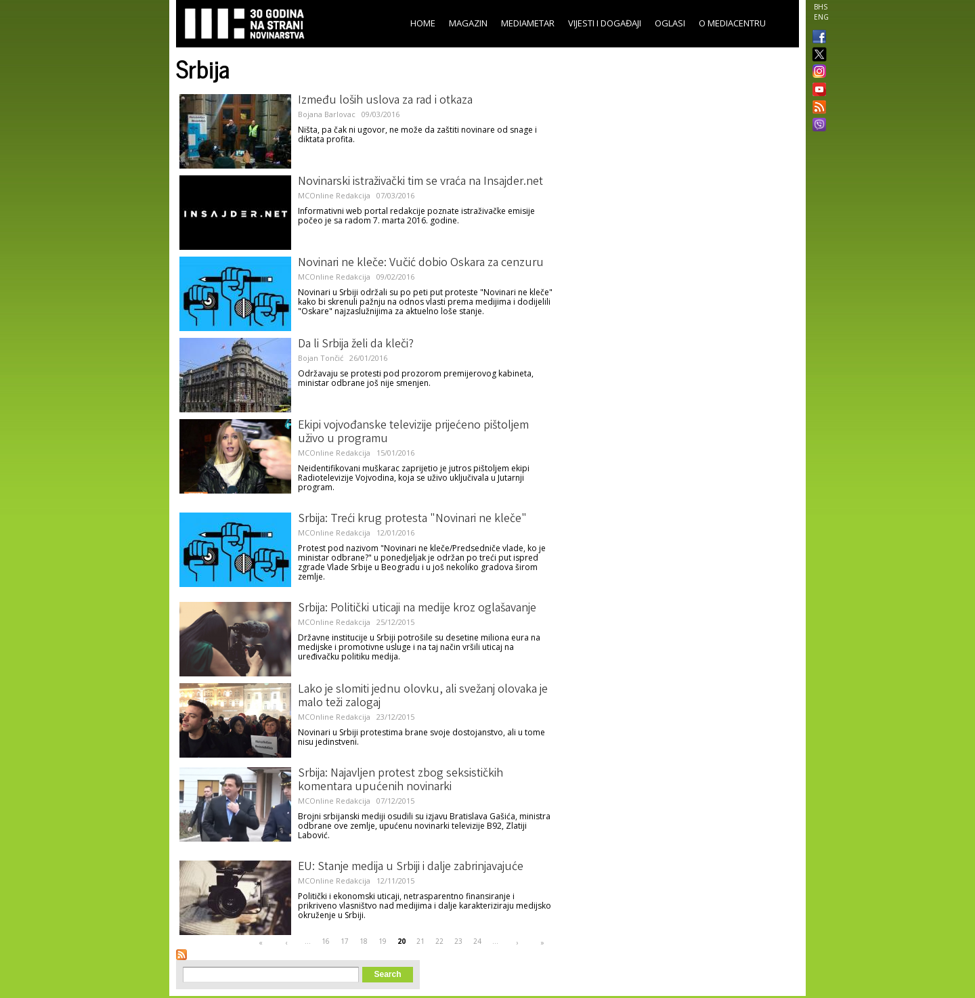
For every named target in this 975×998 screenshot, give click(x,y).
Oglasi (670, 23)
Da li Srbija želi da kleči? (356, 344)
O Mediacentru (732, 23)
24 (477, 941)
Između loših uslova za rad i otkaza (385, 101)
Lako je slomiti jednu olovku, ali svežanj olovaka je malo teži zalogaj (423, 696)
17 (345, 941)
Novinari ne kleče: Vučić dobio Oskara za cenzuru (421, 263)
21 (420, 941)
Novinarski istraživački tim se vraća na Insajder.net (420, 182)
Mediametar (528, 23)
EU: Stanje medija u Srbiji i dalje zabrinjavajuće (410, 867)
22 (439, 941)
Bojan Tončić (320, 358)
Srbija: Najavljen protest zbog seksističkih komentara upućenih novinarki (400, 780)
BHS (820, 7)
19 (382, 941)
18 (364, 941)
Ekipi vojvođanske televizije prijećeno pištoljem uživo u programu (413, 432)
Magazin (468, 23)
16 (326, 941)
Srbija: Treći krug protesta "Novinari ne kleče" (412, 519)
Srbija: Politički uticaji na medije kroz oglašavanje (417, 608)
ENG (821, 17)
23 (458, 941)
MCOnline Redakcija (334, 195)
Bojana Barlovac (326, 114)
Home (422, 23)
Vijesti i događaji (604, 23)
